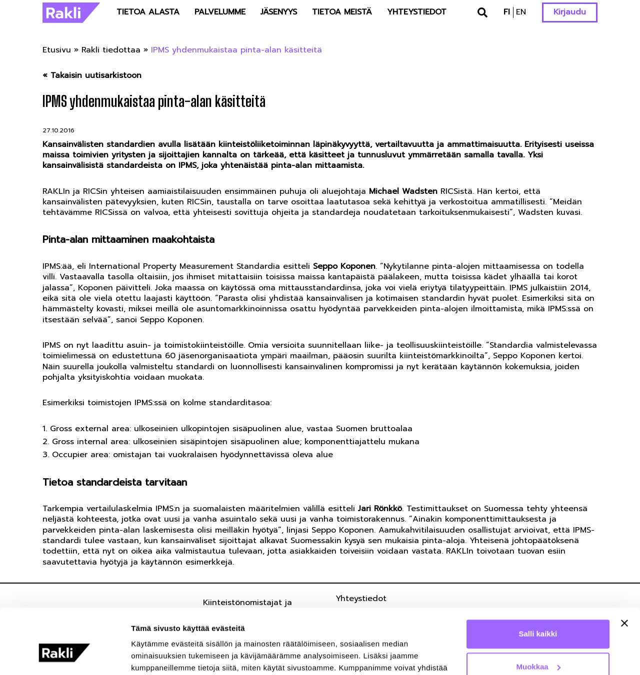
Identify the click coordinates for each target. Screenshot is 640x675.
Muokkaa (538, 614)
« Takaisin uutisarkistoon (92, 75)
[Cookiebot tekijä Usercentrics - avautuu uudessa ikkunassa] (64, 655)
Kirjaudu (570, 12)
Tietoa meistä (342, 12)
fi (507, 12)
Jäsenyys (278, 12)
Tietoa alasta (148, 12)
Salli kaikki (538, 582)
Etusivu (56, 50)
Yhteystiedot (416, 12)
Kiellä (538, 647)
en (521, 12)
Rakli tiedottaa (111, 50)
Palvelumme (220, 12)
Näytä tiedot (152, 655)
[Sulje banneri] (624, 571)
